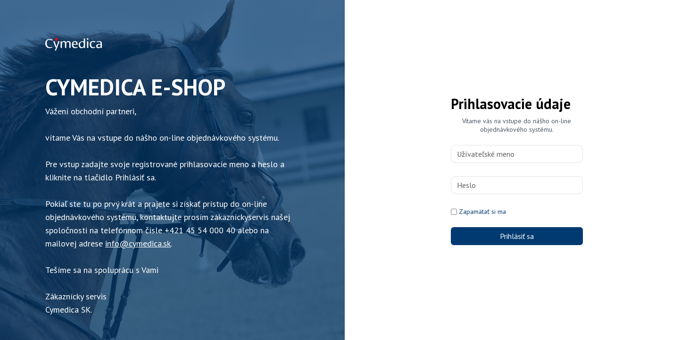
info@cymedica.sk (138, 243)
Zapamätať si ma (482, 211)
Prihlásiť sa (517, 236)
